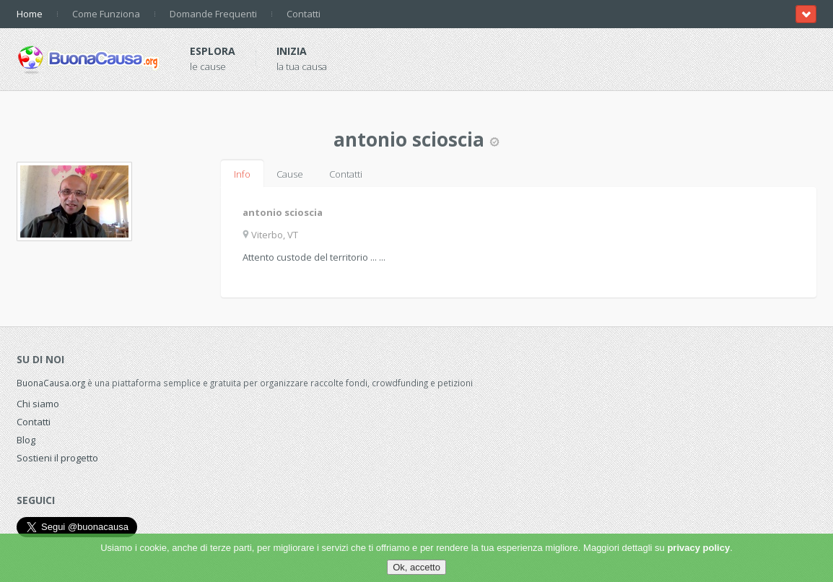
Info (242, 174)
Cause (289, 174)
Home (30, 13)
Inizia (291, 51)
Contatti (303, 13)
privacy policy (698, 547)
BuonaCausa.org (51, 382)
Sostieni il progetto (57, 457)
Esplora (212, 51)
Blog (26, 439)
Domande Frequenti (213, 13)
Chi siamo (38, 403)
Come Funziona (106, 13)
